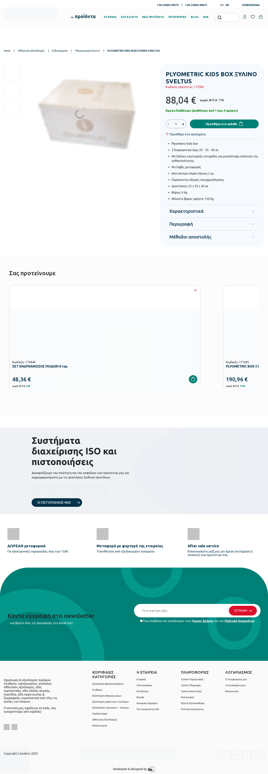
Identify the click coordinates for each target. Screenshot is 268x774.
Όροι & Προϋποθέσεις (193, 703)
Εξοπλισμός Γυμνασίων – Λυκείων (110, 707)
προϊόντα (85, 16)
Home (7, 50)
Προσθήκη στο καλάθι (221, 124)
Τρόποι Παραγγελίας (192, 679)
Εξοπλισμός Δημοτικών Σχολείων (110, 701)
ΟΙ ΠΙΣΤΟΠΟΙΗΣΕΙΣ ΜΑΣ (54, 502)
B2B (205, 16)
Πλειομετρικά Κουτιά (87, 50)
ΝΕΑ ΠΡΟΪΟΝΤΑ (153, 16)
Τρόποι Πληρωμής (191, 685)
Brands (140, 697)
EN (222, 5)
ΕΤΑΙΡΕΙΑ (110, 16)
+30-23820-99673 (196, 5)
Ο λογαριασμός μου (236, 679)
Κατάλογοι (143, 691)
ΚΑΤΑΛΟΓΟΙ (129, 16)
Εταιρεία (141, 679)
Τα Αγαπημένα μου (235, 685)
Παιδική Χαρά (99, 713)
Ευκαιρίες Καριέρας (147, 703)
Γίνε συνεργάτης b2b (148, 709)
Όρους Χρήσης (202, 621)
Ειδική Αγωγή (99, 725)
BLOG (195, 16)
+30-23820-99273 (168, 5)
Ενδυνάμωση (60, 50)
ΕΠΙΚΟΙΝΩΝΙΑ (251, 5)
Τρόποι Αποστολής (191, 691)
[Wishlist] (188, 134)
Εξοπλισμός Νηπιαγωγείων (107, 695)
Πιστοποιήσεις (144, 685)
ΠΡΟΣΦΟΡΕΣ (177, 16)
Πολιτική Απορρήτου (239, 621)
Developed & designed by (134, 769)
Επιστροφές (187, 697)
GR (227, 5)
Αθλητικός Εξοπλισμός (31, 50)
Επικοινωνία (231, 691)
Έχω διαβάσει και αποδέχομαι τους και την (197, 621)
